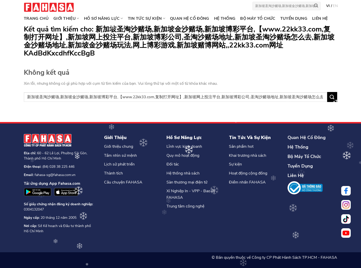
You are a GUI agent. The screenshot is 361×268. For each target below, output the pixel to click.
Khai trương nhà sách (247, 155)
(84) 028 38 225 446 (58, 166)
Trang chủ (36, 18)
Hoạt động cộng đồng (248, 173)
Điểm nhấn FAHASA (247, 182)
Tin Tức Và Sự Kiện (250, 137)
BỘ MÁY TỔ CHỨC (257, 18)
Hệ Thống (298, 147)
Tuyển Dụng (300, 166)
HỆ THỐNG (225, 18)
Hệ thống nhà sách (183, 173)
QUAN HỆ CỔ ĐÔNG (189, 18)
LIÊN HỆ (320, 18)
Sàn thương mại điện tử (186, 182)
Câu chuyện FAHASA (123, 182)
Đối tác (172, 164)
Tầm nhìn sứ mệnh (120, 155)
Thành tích (113, 173)
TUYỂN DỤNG (293, 18)
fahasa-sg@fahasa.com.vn (55, 174)
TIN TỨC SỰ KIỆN (146, 18)
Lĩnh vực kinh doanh (184, 146)
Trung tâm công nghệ (185, 206)
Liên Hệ (296, 175)
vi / (329, 6)
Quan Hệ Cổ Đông (307, 137)
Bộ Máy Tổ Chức (304, 157)
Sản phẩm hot (241, 146)
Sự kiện (235, 164)
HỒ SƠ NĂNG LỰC (103, 18)
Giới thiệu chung (118, 146)
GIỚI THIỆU (66, 18)
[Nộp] (316, 6)
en (335, 6)
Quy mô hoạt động (182, 155)
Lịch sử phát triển (119, 164)
